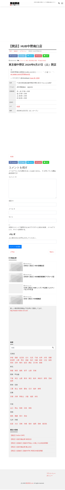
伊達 (11, 358)
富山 (16, 389)
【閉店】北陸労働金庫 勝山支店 (21, 447)
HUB (18, 106)
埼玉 (16, 379)
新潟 (25, 379)
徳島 (11, 416)
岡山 (16, 408)
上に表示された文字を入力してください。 (23, 238)
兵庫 (16, 397)
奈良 (36, 397)
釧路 (40, 363)
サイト (11, 217)
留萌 (50, 360)
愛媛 (16, 416)
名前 (11, 201)
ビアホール (22, 60)
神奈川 (40, 379)
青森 (11, 371)
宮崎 (20, 424)
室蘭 (50, 358)
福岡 (34, 424)
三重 (11, 389)
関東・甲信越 (38, 60)
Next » (52, 252)
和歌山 (21, 397)
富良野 (12, 360)
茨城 (50, 379)
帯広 (22, 360)
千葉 (11, 379)
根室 (40, 360)
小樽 (17, 360)
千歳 (36, 358)
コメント (13, 177)
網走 (30, 363)
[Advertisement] (32, 24)
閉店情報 (31, 60)
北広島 (21, 358)
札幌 (36, 360)
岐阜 (20, 389)
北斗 (26, 358)
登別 (11, 363)
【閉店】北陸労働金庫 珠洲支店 (21, 439)
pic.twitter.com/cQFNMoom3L (20, 74)
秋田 (16, 371)
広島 (25, 408)
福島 (20, 371)
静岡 (39, 389)
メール (12, 209)
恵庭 (26, 360)
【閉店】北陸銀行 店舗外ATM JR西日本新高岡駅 (26, 451)
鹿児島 (44, 424)
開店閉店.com (29, 483)
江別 (45, 360)
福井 (34, 389)
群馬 (45, 379)
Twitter (22, 55)
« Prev (12, 252)
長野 (11, 381)
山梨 (20, 379)
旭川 (31, 360)
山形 (30, 371)
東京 (27, 60)
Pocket (39, 55)
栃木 (34, 379)
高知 (25, 416)
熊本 (30, 424)
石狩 (16, 363)
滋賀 (31, 397)
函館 (16, 358)
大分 (16, 424)
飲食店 (44, 60)
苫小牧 (35, 363)
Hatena (30, 55)
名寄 (40, 358)
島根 (20, 408)
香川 (20, 416)
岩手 (25, 371)
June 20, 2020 (34, 78)
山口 (11, 408)
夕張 (45, 358)
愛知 (25, 389)
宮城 (34, 371)
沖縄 (25, 424)
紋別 (25, 363)
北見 (31, 358)
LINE (47, 55)
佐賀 (11, 424)
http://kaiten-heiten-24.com (19, 311)
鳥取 (30, 408)
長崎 (39, 424)
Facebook (13, 55)
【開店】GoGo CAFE (17, 436)
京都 (11, 397)
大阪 (26, 397)
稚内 (20, 363)
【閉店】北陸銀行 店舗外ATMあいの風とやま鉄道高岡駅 (29, 443)
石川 (30, 389)
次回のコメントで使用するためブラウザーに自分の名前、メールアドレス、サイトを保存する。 (32, 229)
